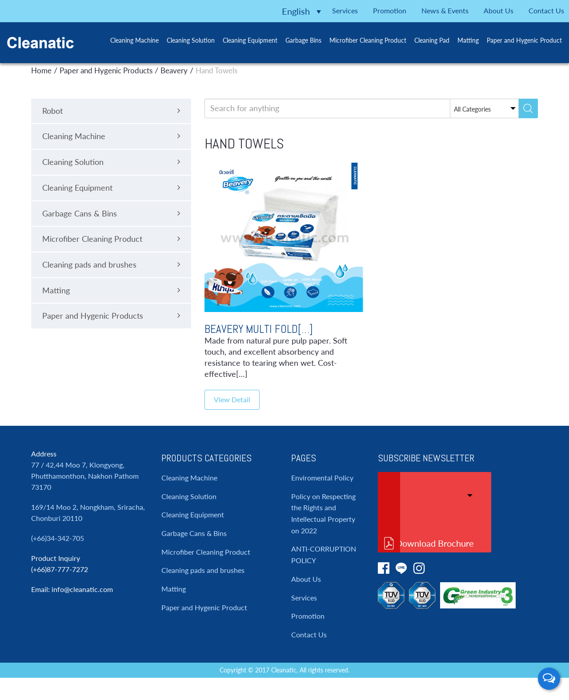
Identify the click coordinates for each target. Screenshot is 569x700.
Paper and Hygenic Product (518, 39)
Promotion (364, 10)
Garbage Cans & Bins (194, 533)
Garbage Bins (295, 39)
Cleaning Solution (182, 39)
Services (315, 10)
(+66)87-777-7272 (59, 569)
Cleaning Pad (424, 39)
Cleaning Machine (125, 39)
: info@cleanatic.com (80, 589)
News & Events (425, 10)
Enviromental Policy (322, 477)
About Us (484, 10)
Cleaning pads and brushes (202, 570)
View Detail (232, 399)
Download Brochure (435, 543)
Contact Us (536, 10)
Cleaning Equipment (241, 39)
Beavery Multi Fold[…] (258, 329)
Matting (461, 39)
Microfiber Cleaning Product (360, 39)
